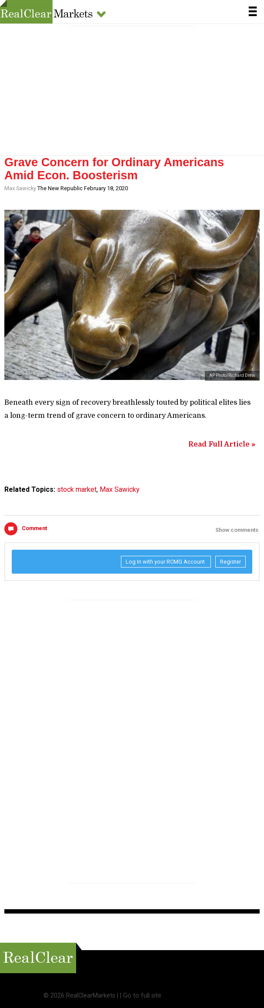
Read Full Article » (221, 444)
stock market (77, 489)
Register (230, 561)
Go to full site (142, 995)
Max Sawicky (20, 188)
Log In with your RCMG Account (166, 561)
